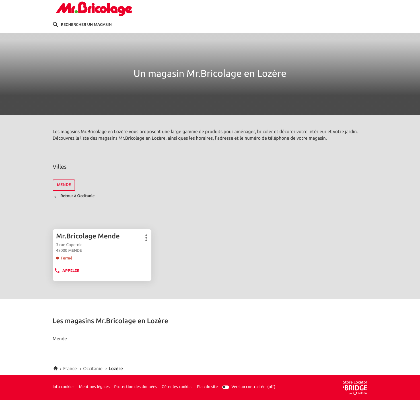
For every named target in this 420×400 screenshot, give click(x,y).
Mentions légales (94, 387)
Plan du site (207, 387)
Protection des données (135, 387)
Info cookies (63, 387)
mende (64, 184)
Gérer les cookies (177, 387)
